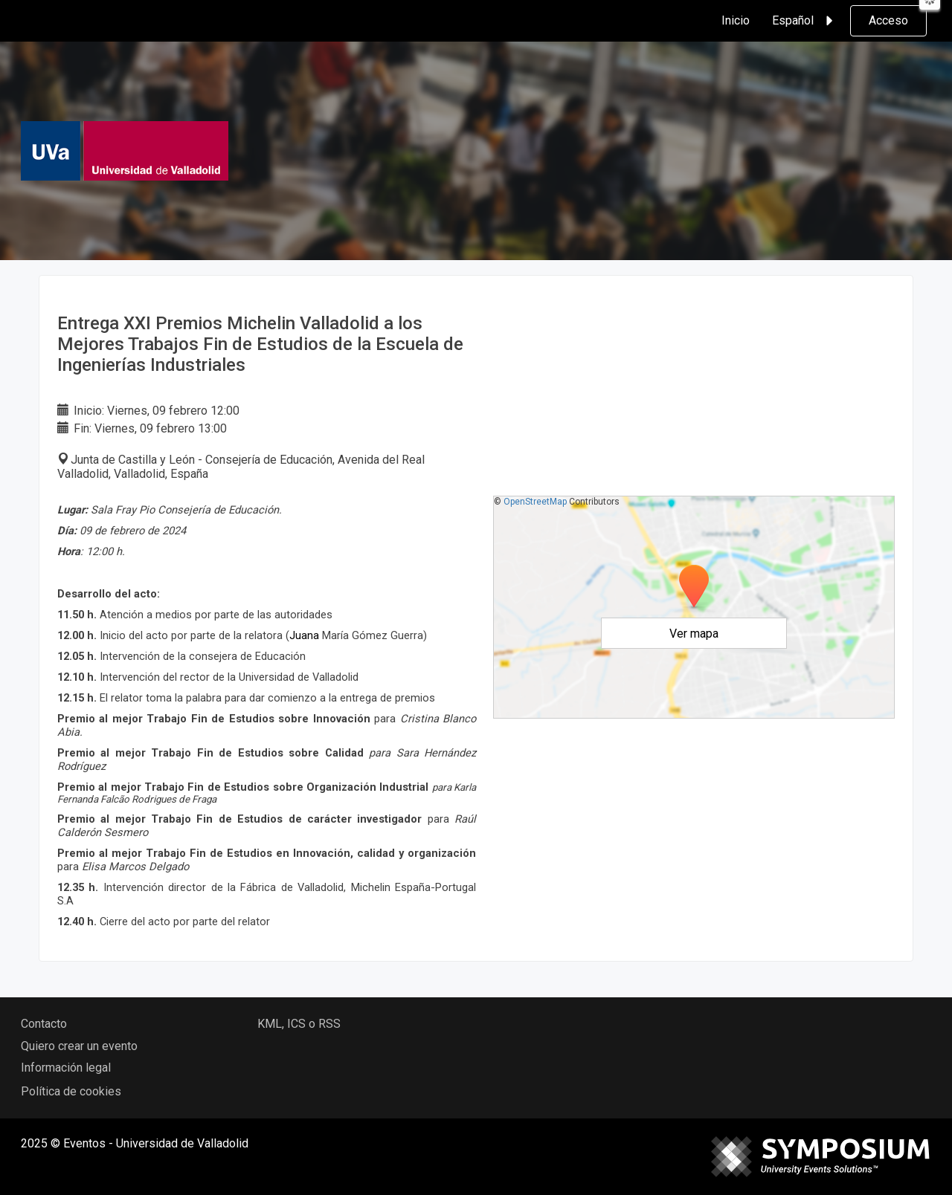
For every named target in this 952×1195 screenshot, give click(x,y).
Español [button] (804, 21)
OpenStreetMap (535, 501)
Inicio (735, 20)
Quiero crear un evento (79, 1046)
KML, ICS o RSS (299, 1024)
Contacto (44, 1024)
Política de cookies (71, 1091)
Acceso (888, 20)
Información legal (66, 1067)
